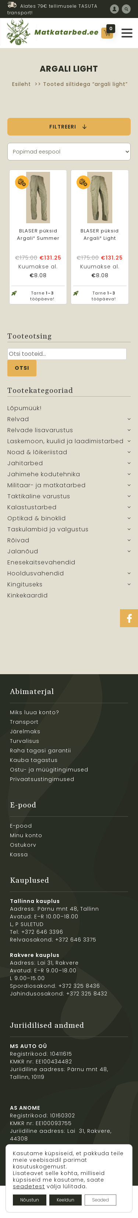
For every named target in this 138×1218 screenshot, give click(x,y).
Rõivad (18, 540)
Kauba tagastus (34, 760)
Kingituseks (25, 584)
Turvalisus (24, 741)
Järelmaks (25, 731)
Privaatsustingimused (42, 779)
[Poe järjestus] (69, 151)
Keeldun (65, 1200)
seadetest (29, 1186)
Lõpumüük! (24, 408)
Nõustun (29, 1200)
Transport (24, 722)
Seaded (100, 1200)
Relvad (18, 419)
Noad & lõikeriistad (37, 452)
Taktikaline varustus (38, 496)
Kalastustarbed (32, 507)
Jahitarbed (25, 463)
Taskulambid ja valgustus (48, 529)
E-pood (21, 826)
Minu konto (26, 835)
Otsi (22, 368)
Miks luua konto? (34, 712)
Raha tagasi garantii (40, 750)
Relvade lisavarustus (40, 430)
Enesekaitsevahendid (41, 562)
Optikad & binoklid (36, 518)
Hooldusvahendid (35, 573)
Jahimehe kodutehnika (43, 474)
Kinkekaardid (27, 595)
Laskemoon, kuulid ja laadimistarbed (65, 441)
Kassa (19, 854)
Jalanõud (22, 551)
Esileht (21, 84)
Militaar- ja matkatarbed (46, 485)
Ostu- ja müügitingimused (49, 769)
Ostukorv (23, 845)
